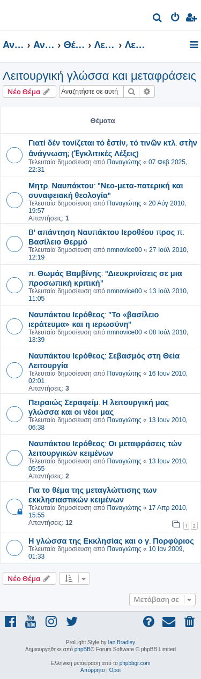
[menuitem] (158, 19)
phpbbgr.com (135, 663)
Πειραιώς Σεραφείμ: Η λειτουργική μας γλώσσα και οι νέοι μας (98, 406)
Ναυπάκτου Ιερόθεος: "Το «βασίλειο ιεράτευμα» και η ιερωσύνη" (93, 319)
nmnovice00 (124, 250)
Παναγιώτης (124, 162)
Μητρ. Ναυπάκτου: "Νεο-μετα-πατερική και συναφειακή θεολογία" (105, 190)
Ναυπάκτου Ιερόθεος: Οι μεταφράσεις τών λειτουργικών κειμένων (105, 447)
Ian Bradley (121, 642)
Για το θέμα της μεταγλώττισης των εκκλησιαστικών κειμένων (92, 494)
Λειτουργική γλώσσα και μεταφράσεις (99, 75)
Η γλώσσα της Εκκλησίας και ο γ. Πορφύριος (111, 540)
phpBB (83, 649)
